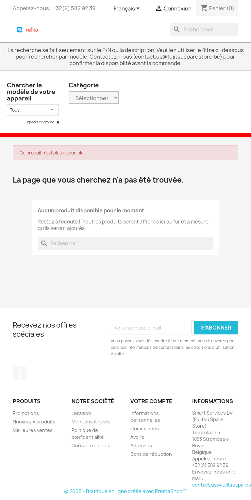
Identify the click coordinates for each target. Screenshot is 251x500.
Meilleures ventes (33, 430)
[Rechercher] (204, 29)
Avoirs (137, 437)
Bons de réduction (151, 454)
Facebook (19, 373)
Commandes (144, 428)
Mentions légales (91, 422)
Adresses (141, 445)
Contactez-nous (90, 445)
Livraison (81, 413)
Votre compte (151, 401)
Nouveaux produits (34, 422)
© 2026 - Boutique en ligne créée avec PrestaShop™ (125, 491)
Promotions (26, 413)
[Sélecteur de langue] (128, 9)
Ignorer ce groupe (41, 122)
